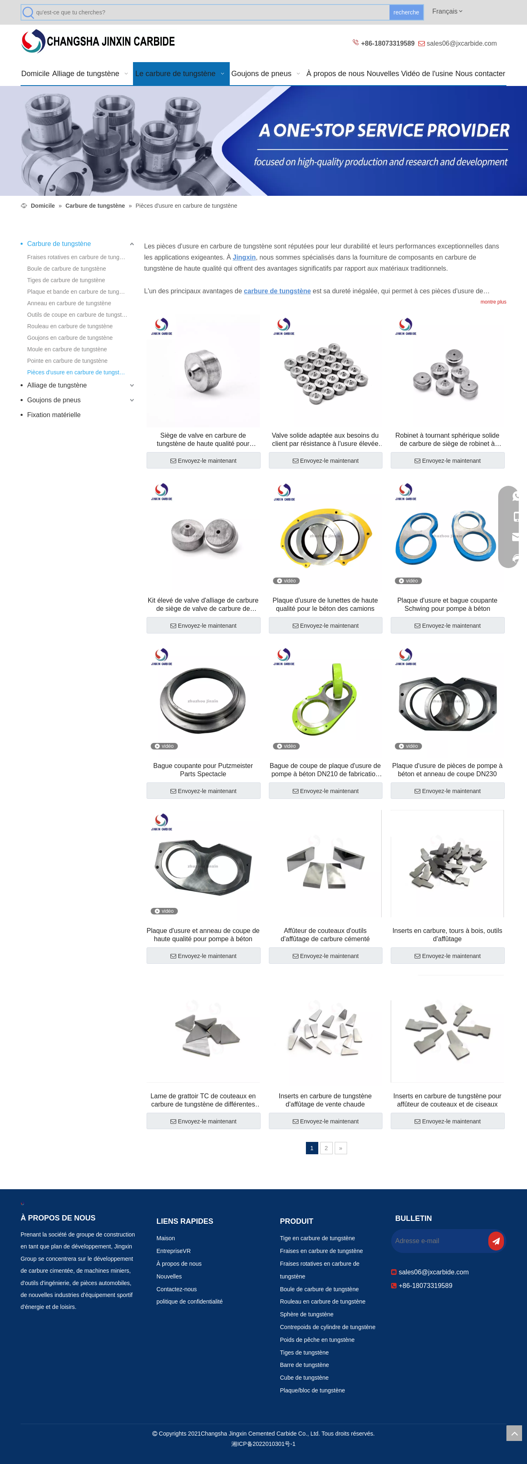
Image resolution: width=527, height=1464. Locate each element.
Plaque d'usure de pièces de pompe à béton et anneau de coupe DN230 (447, 769)
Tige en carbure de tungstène (317, 1238)
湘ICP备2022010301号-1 (263, 1444)
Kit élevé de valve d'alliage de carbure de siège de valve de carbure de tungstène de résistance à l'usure (203, 605)
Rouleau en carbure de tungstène (70, 326)
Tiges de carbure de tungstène (66, 280)
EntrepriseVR (173, 1251)
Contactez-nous (176, 1289)
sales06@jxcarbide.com (462, 43)
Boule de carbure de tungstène (66, 268)
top (514, 1433)
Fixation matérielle (54, 414)
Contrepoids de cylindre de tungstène (327, 1327)
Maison (165, 1238)
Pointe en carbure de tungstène (67, 360)
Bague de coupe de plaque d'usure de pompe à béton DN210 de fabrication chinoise (325, 770)
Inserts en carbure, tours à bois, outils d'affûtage (447, 934)
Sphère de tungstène (306, 1314)
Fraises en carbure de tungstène (321, 1251)
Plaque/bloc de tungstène (312, 1390)
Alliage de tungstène (57, 385)
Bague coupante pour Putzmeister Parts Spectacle (203, 769)
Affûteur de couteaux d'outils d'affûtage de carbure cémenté (325, 934)
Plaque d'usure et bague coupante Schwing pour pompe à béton (447, 604)
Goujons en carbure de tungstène (70, 337)
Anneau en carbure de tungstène (69, 303)
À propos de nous (179, 1263)
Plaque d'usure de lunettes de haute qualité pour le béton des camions (325, 604)
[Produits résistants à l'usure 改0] (263, 141)
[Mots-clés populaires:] (406, 12)
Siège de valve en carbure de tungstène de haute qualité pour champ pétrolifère (203, 440)
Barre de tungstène (304, 1365)
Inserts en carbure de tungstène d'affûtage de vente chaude (325, 1100)
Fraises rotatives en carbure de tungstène (80, 257)
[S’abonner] (496, 1241)
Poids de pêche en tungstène (317, 1339)
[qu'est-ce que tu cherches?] (212, 12)
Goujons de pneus (54, 400)
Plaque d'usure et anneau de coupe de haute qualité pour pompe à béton (203, 934)
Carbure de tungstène (59, 243)
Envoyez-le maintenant (203, 460)
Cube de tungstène (304, 1377)
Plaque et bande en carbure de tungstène (80, 291)
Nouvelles (169, 1276)
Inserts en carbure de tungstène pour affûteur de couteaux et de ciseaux (447, 1100)
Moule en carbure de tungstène (67, 349)
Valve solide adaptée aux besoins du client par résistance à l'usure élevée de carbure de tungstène (325, 440)
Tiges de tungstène (304, 1352)
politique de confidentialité (189, 1301)
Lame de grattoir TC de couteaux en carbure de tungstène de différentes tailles (203, 1101)
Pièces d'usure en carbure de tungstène (78, 372)
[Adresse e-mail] (439, 1241)
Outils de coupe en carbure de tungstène (79, 314)
